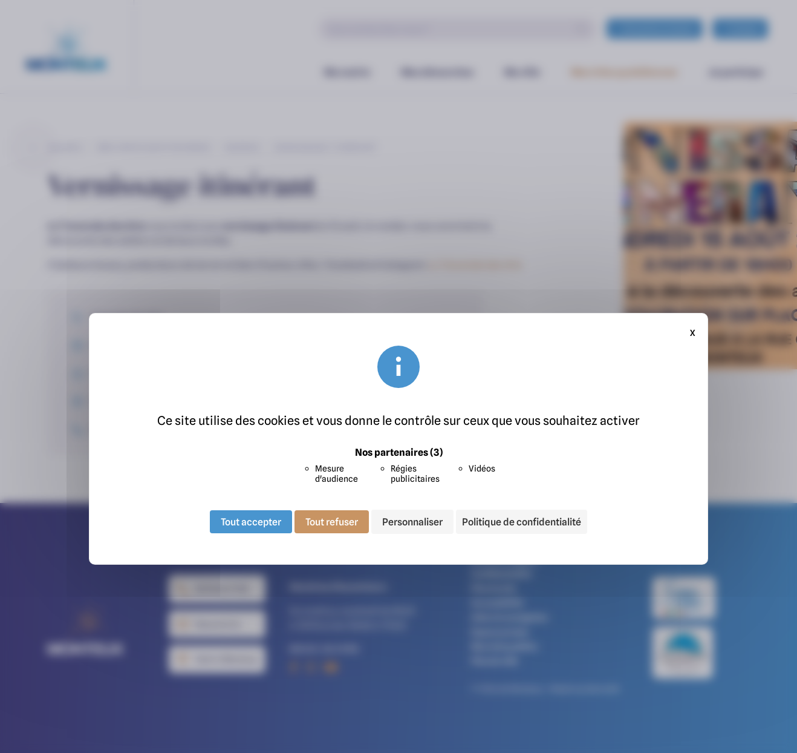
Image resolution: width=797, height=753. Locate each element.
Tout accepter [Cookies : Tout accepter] (251, 522)
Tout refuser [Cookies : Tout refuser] (331, 522)
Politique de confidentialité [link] (521, 522)
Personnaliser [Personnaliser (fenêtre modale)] (412, 522)
